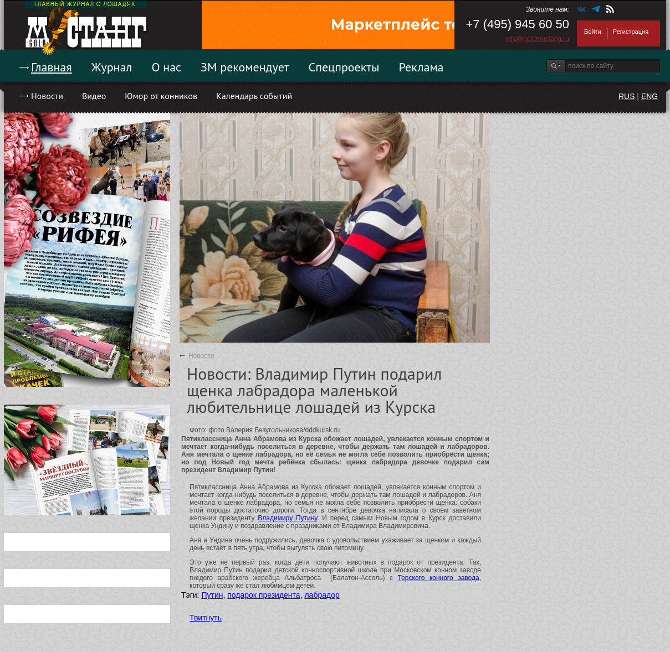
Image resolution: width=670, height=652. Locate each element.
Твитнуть (206, 617)
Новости (47, 95)
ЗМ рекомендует (245, 67)
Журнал (111, 67)
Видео (94, 95)
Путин (212, 595)
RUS (626, 96)
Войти (592, 31)
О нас (166, 67)
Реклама (421, 67)
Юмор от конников (161, 95)
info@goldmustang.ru (537, 39)
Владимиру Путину (287, 518)
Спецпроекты (344, 67)
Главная (51, 67)
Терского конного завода (438, 578)
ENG (649, 96)
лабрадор (321, 595)
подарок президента (263, 595)
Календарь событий (254, 95)
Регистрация (630, 31)
